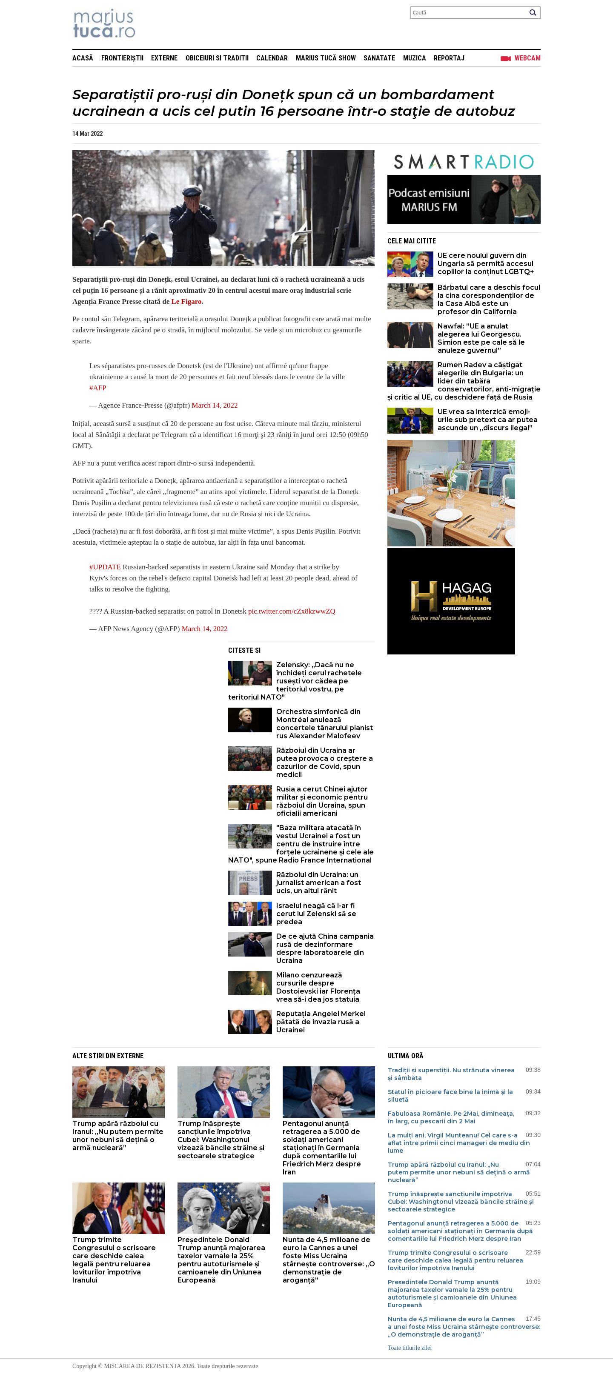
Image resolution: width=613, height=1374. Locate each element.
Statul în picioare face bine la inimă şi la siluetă (450, 1095)
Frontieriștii (122, 58)
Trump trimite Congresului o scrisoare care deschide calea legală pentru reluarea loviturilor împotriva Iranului (114, 1260)
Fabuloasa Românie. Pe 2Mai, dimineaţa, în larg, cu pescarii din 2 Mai (451, 1117)
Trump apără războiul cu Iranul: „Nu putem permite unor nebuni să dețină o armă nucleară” (117, 1136)
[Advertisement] (143, 701)
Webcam (528, 58)
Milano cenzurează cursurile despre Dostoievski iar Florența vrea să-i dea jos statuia (318, 987)
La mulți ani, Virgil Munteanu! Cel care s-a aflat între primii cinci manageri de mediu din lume (459, 1142)
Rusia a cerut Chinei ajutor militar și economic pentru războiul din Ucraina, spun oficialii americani (322, 801)
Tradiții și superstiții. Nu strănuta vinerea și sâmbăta (451, 1074)
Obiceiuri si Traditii (217, 58)
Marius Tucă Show (326, 58)
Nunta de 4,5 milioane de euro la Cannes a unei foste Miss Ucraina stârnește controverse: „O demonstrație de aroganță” (329, 1260)
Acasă (82, 58)
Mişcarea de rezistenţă (150, 24)
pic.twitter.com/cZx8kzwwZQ (291, 611)
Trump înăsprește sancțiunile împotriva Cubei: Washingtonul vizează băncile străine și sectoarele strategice (221, 1140)
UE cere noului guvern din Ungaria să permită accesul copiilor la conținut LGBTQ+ (486, 263)
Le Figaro (186, 301)
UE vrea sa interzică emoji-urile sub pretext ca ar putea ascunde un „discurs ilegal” (488, 420)
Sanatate (379, 58)
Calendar (272, 58)
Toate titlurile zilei (410, 1348)
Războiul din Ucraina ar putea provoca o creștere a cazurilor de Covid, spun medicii (324, 762)
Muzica (414, 58)
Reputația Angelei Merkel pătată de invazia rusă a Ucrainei (321, 1022)
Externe (164, 58)
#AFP (97, 388)
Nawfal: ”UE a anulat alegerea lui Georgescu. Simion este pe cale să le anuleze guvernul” (481, 338)
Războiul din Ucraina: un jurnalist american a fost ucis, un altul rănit (318, 883)
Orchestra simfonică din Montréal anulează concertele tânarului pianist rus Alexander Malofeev (324, 724)
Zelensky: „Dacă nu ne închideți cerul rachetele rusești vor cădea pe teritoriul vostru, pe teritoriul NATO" (295, 681)
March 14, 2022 (215, 405)
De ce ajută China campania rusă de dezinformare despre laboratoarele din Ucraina (325, 948)
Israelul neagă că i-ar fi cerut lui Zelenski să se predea (316, 914)
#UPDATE (105, 567)
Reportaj (449, 58)
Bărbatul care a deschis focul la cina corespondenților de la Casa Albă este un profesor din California (489, 299)
